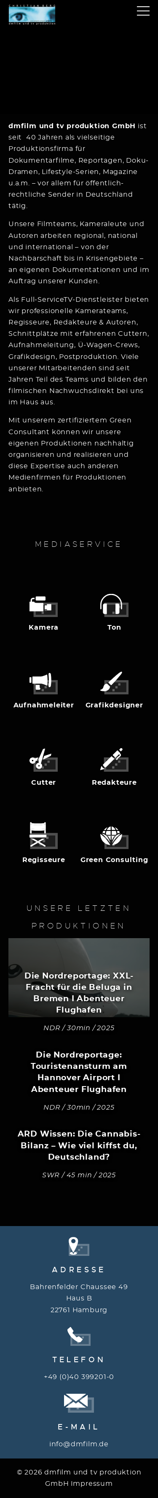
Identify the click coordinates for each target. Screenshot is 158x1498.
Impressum (92, 1483)
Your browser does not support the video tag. (79, 64)
